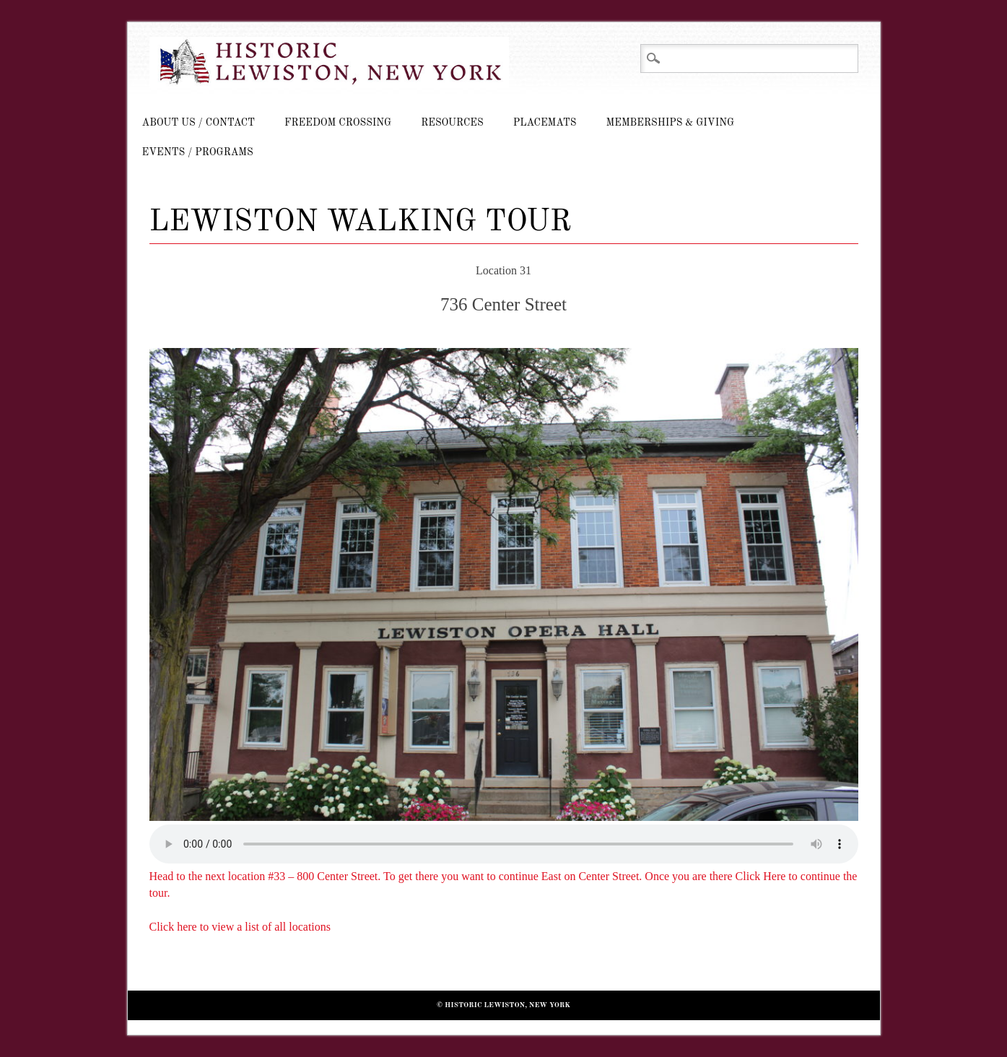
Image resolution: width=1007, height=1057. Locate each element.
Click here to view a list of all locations (240, 927)
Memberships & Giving (670, 123)
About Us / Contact (199, 123)
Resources (452, 123)
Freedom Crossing (337, 123)
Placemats (545, 123)
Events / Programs (197, 152)
